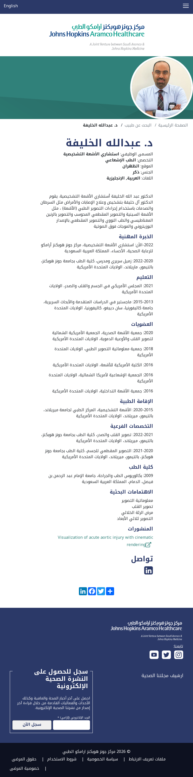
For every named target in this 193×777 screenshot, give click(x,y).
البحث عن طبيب (138, 125)
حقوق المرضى (24, 759)
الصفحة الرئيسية (173, 125)
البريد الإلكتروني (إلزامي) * (74, 717)
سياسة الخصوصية (102, 759)
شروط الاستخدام (61, 759)
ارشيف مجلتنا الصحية (162, 675)
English (11, 6)
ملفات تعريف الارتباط (147, 759)
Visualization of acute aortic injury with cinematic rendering (105, 541)
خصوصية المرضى (24, 768)
